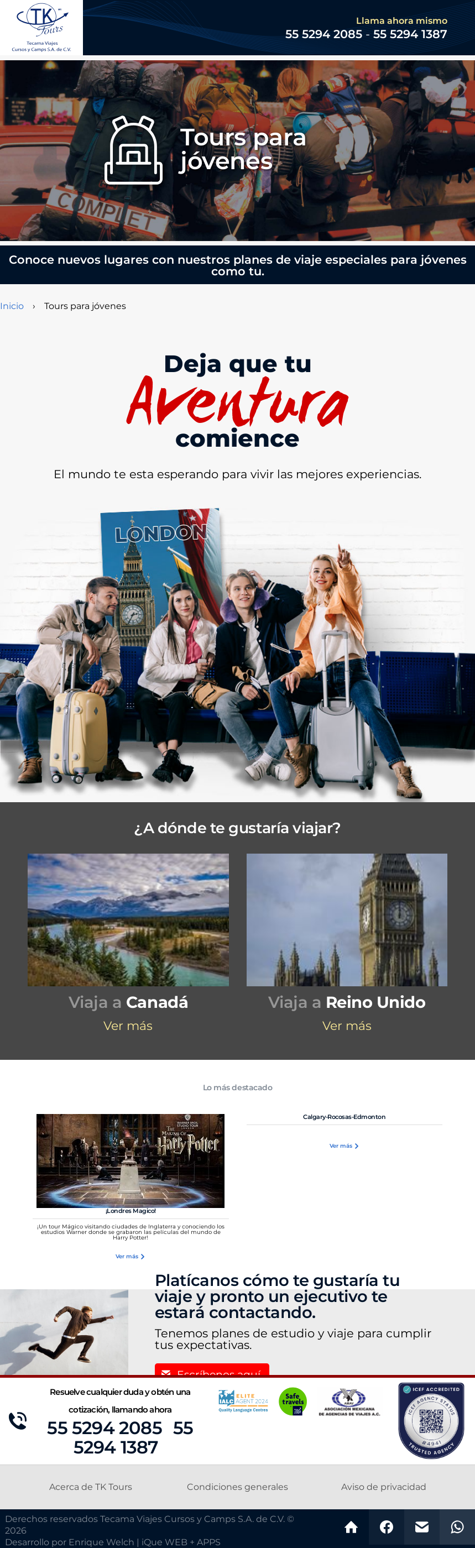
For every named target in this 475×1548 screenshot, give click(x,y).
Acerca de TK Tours (90, 1487)
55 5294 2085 (104, 1428)
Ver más (128, 1026)
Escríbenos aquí (218, 1375)
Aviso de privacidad (383, 1487)
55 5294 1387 (410, 34)
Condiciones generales (237, 1487)
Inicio (12, 306)
